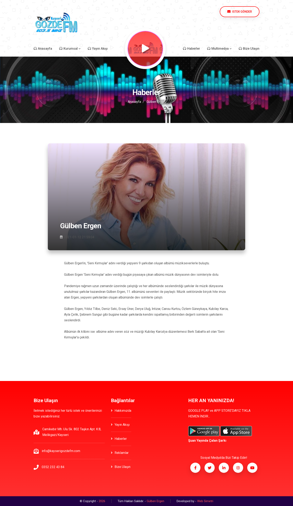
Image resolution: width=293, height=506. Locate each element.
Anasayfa (134, 102)
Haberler (119, 439)
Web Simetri (205, 501)
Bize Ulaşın (120, 467)
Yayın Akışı (120, 425)
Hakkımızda (121, 411)
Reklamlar (120, 453)
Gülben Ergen (155, 102)
